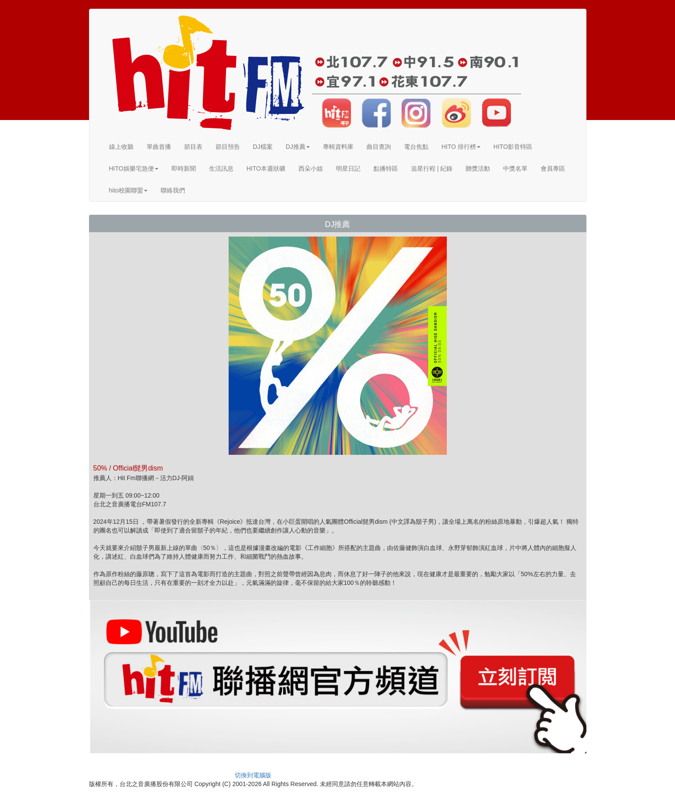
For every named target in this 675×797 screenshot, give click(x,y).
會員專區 (553, 168)
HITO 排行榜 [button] (461, 146)
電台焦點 (416, 146)
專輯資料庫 (338, 146)
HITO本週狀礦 (266, 168)
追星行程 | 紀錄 (431, 168)
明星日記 (348, 168)
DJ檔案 (263, 146)
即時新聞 (183, 168)
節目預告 (228, 146)
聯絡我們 (173, 190)
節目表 (193, 146)
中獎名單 (515, 168)
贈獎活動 (478, 168)
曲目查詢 (379, 146)
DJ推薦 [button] (298, 146)
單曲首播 (159, 146)
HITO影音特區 (512, 146)
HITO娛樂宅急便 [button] (133, 168)
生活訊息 (221, 168)
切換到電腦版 (253, 775)
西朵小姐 (310, 168)
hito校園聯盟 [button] (128, 190)
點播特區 (385, 168)
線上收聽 (121, 146)
